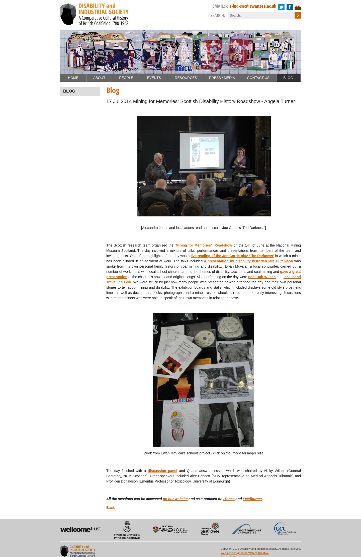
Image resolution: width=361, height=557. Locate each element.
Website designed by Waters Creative (244, 552)
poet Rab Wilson (262, 277)
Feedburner (252, 499)
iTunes (229, 499)
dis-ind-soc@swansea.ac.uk (251, 6)
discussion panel (162, 471)
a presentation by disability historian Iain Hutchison (248, 261)
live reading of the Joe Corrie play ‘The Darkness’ (232, 256)
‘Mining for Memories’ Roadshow (203, 245)
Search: (217, 15)
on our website (175, 499)
